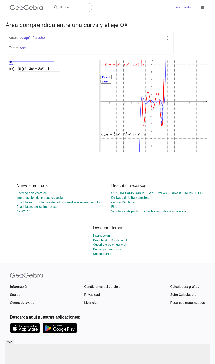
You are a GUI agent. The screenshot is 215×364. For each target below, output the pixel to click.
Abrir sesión (184, 7)
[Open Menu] (202, 7)
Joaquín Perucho (32, 38)
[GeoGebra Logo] (26, 7)
